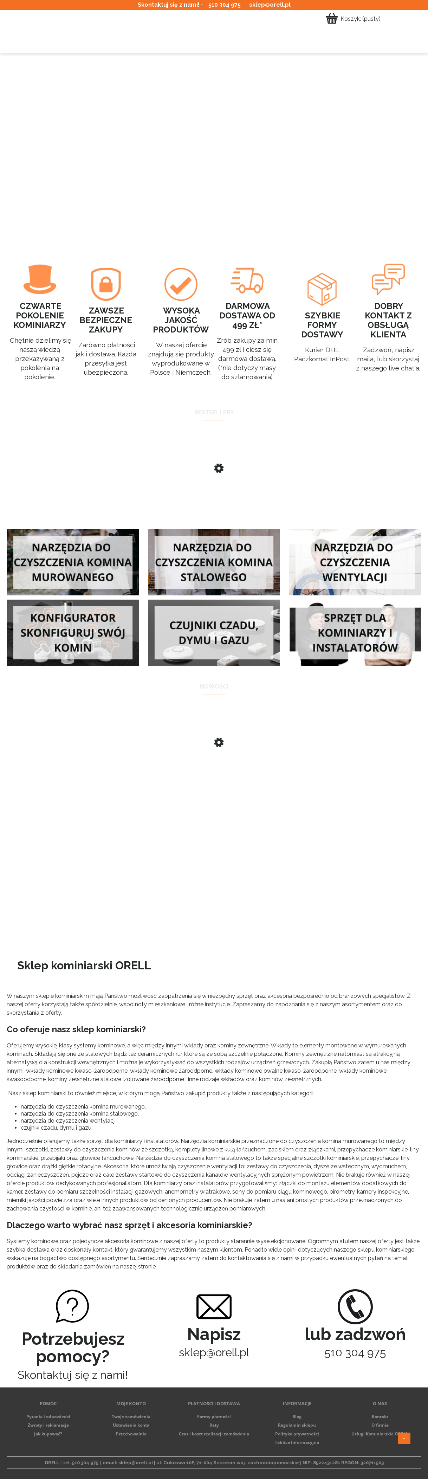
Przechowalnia (131, 1434)
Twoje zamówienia (131, 1417)
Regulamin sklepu (297, 1425)
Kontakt (380, 1417)
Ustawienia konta (131, 1425)
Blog (296, 1417)
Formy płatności (214, 1417)
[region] (214, 143)
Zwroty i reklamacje (48, 1425)
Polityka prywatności (297, 1434)
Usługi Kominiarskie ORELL (379, 1434)
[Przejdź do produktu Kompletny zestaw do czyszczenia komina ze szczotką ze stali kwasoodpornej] (214, 770)
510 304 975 (224, 4)
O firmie (380, 1425)
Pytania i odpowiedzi (48, 1417)
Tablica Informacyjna (297, 1442)
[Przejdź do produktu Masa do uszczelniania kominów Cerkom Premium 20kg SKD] (214, 496)
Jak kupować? (48, 1434)
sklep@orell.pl (270, 4)
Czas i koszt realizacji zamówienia (214, 1434)
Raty (214, 1425)
